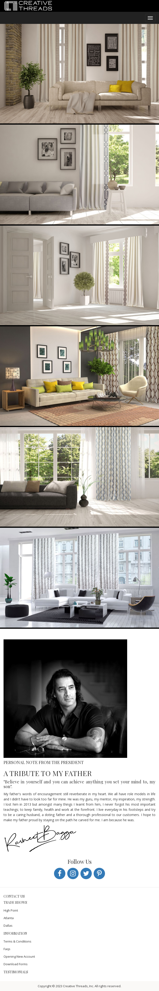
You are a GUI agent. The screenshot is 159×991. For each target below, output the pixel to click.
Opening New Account (19, 956)
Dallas (8, 925)
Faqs (7, 949)
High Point (11, 910)
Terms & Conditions (17, 941)
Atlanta (9, 918)
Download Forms (16, 964)
